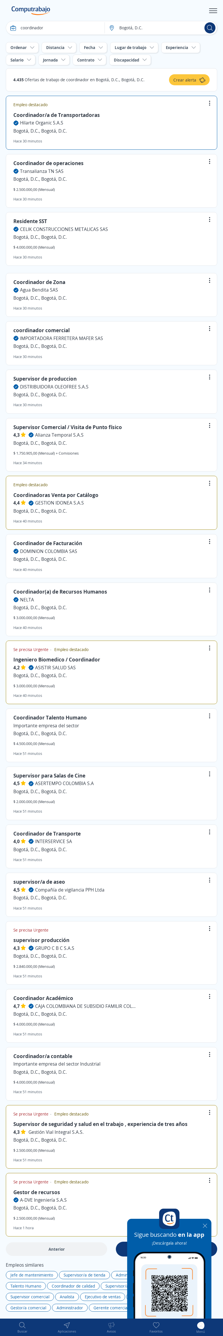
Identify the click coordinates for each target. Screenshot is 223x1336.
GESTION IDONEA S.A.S (59, 503)
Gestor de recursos (36, 1192)
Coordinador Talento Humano (50, 717)
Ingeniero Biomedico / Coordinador (56, 659)
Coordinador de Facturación (47, 543)
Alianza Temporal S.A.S (59, 435)
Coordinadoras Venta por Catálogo (55, 494)
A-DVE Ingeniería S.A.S (43, 1200)
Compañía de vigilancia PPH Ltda (70, 890)
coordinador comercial (41, 330)
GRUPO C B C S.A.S (54, 948)
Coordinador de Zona (39, 282)
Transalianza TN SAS (42, 171)
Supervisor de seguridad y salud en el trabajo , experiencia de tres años (100, 1123)
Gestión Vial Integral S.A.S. (56, 1132)
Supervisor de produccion (45, 378)
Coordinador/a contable (42, 1056)
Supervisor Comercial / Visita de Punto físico (67, 427)
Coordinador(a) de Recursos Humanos (60, 591)
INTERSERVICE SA (53, 841)
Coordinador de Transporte (47, 833)
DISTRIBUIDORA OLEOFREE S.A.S (54, 387)
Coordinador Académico (43, 998)
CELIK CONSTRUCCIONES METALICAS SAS (64, 229)
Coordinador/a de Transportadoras (56, 114)
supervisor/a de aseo (39, 881)
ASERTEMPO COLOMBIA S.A (64, 783)
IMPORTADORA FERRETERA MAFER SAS (61, 338)
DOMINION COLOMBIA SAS (48, 551)
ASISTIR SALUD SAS (55, 667)
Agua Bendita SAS (39, 290)
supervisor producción (41, 940)
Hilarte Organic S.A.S (41, 123)
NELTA (27, 599)
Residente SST (30, 221)
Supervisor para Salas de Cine (49, 775)
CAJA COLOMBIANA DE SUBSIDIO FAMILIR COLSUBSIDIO (86, 1006)
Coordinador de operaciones (48, 163)
